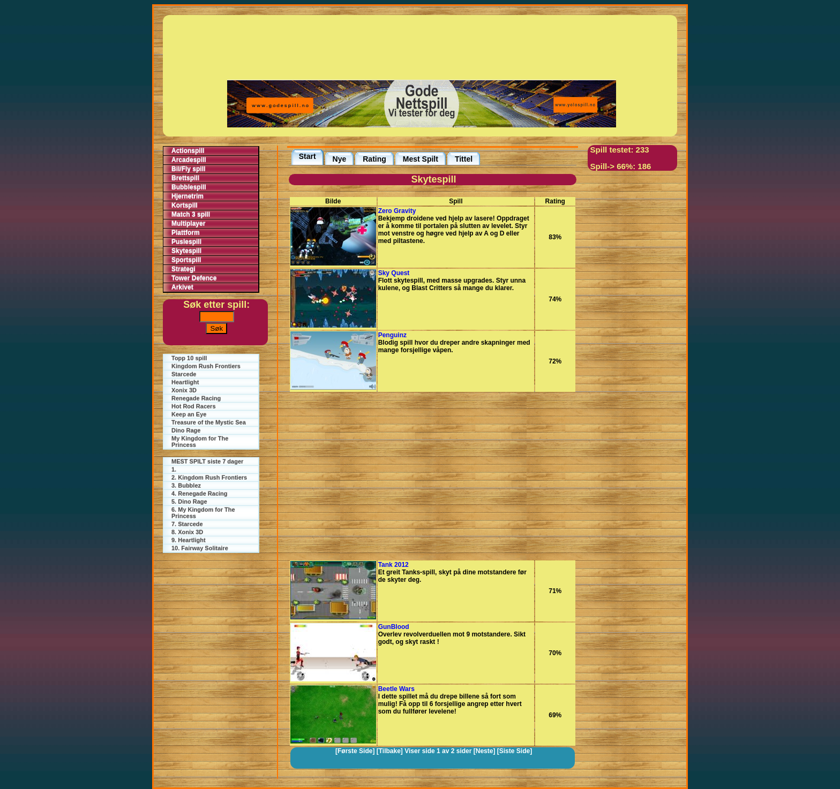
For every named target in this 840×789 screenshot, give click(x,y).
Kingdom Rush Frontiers (206, 366)
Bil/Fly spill (188, 169)
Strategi (183, 269)
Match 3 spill (190, 214)
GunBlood (393, 627)
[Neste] (485, 751)
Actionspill (187, 151)
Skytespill (186, 251)
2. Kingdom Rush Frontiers (209, 477)
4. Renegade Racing (199, 493)
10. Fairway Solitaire (199, 548)
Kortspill (184, 205)
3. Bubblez (186, 485)
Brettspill (185, 178)
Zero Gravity (397, 211)
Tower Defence (193, 278)
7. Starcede (187, 524)
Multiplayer (188, 223)
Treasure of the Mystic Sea (208, 422)
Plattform (185, 233)
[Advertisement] (422, 46)
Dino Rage (185, 430)
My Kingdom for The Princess (199, 441)
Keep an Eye (188, 414)
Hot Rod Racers (193, 406)
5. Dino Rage (189, 501)
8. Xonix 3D (187, 532)
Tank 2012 (393, 564)
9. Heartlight (188, 540)
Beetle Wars (396, 689)
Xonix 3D (184, 390)
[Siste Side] (514, 751)
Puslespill (186, 242)
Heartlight (185, 382)
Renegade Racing (196, 398)
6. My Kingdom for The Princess (203, 512)
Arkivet (182, 287)
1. (173, 469)
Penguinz (392, 335)
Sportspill (186, 260)
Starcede (183, 374)
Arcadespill (188, 160)
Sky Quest (394, 273)
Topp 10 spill (189, 358)
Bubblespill (188, 187)
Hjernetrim (187, 196)
